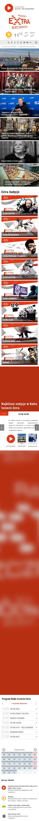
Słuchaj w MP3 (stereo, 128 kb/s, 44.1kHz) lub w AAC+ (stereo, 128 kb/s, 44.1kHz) (22, 799)
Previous (2, 427)
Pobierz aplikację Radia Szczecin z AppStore (18, 816)
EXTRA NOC (19, 709)
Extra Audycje (10, 192)
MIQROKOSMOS (19, 732)
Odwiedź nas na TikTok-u (21, 42)
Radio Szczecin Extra (9, 47)
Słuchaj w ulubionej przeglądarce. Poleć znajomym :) (22, 789)
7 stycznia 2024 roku (19, 703)
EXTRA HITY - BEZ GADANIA (19, 727)
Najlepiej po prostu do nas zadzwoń (8, 42)
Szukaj (30, 42)
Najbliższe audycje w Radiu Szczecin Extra (19, 406)
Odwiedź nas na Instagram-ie (18, 42)
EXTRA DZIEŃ (19, 723)
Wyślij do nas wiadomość (27, 42)
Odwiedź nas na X (14, 42)
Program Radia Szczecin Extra (27, 47)
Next (37, 427)
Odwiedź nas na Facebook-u (11, 42)
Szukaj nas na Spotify (24, 42)
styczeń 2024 (19, 750)
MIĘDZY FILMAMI (19, 718)
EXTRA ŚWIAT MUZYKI (19, 713)
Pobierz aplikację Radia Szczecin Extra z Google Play (20, 807)
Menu (36, 42)
